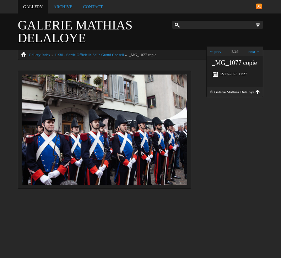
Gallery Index (39, 55)
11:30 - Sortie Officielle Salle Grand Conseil (89, 55)
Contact (93, 6)
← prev (215, 51)
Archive (62, 6)
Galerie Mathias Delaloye (75, 31)
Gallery (33, 6)
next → (254, 51)
